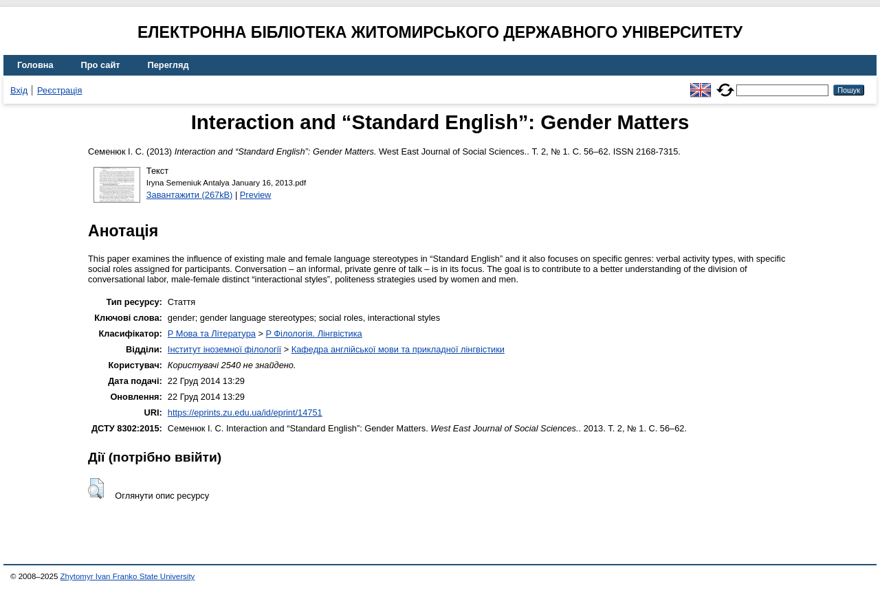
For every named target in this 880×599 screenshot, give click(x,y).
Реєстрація (59, 90)
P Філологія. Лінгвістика (313, 333)
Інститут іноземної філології (224, 349)
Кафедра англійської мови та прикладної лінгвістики (398, 349)
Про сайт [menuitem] (100, 65)
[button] (96, 488)
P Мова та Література (212, 333)
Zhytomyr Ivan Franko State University (127, 576)
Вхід (19, 90)
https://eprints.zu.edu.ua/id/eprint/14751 (245, 412)
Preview (256, 195)
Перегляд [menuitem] (168, 65)
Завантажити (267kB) (189, 195)
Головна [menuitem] (35, 65)
